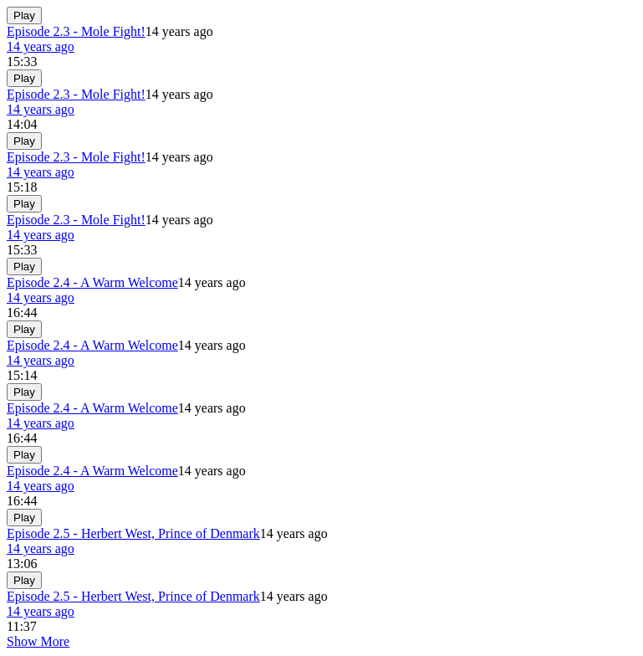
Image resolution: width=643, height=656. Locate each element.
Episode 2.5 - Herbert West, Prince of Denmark (133, 533)
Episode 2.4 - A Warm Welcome (92, 282)
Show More (38, 641)
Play (24, 15)
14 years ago (40, 46)
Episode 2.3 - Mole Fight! (76, 31)
